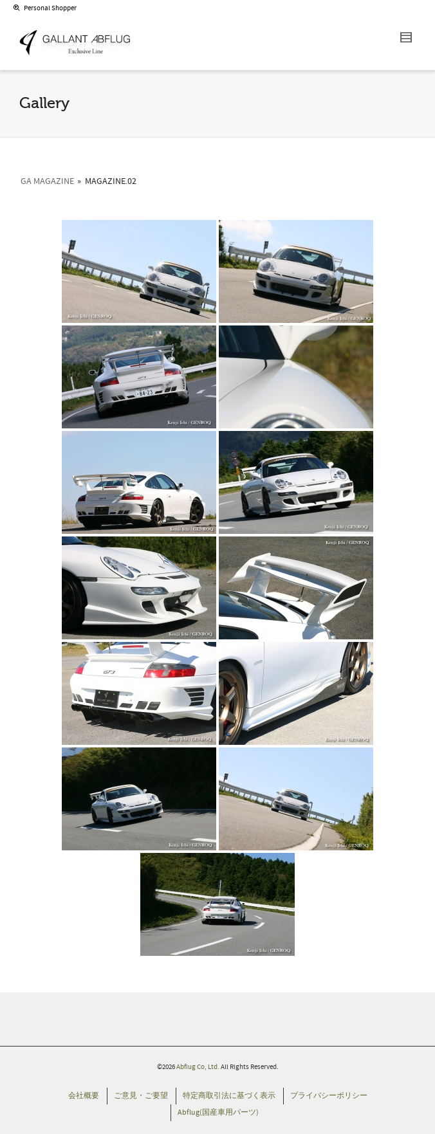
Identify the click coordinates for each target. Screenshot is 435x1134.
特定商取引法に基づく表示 (229, 1096)
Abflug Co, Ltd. (198, 1067)
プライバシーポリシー (328, 1096)
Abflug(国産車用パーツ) (218, 1112)
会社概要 (83, 1096)
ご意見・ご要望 (141, 1096)
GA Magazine (47, 181)
